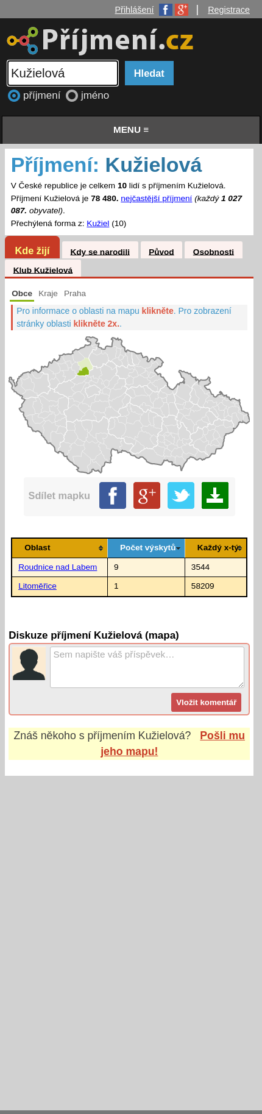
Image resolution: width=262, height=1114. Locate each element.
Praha (75, 293)
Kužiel (98, 223)
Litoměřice (37, 586)
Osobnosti (213, 251)
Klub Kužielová (43, 269)
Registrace (229, 10)
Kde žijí (32, 250)
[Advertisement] (131, 931)
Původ (161, 251)
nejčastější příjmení (156, 198)
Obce (22, 293)
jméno (95, 95)
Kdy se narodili (99, 251)
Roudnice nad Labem (57, 567)
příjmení (43, 95)
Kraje (48, 293)
